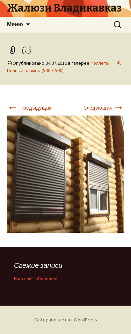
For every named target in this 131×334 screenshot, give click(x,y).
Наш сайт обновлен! (35, 278)
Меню (15, 24)
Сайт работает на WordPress (65, 319)
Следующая (103, 107)
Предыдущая (29, 107)
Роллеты (99, 63)
